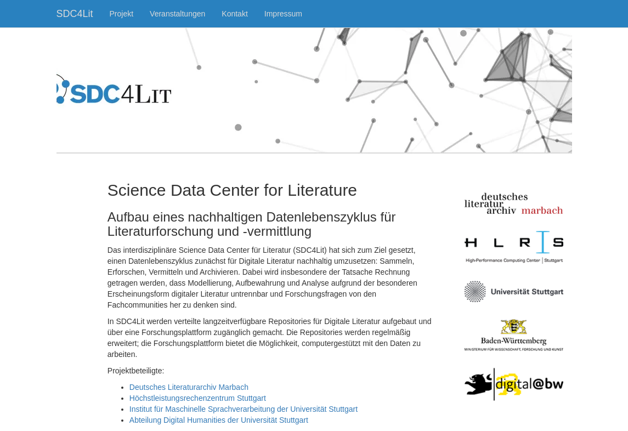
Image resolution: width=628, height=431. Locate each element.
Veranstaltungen (177, 13)
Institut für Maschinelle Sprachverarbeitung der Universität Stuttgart (243, 409)
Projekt (122, 13)
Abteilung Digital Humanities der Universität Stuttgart (218, 420)
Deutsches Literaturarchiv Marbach (188, 387)
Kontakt (234, 13)
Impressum (283, 13)
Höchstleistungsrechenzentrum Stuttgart (197, 398)
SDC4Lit (74, 13)
